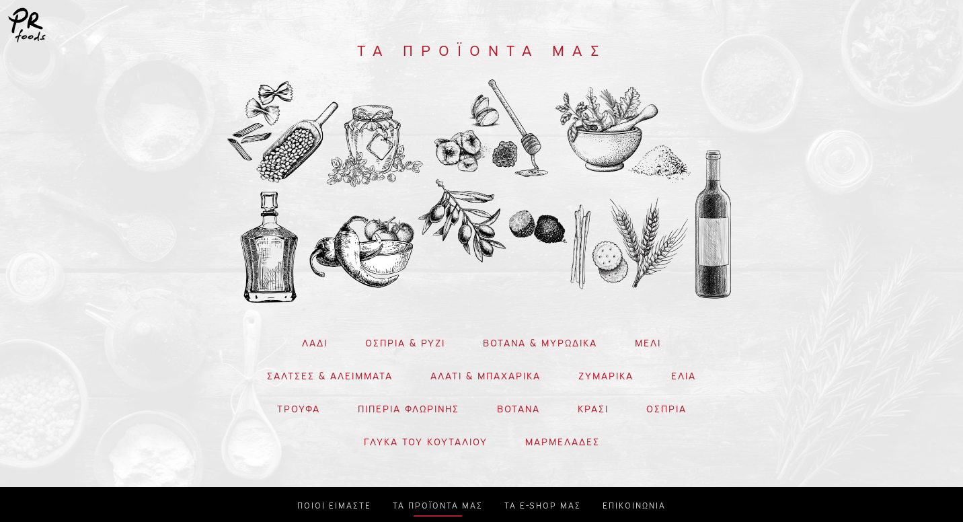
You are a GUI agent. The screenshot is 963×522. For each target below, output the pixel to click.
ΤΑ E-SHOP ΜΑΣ (542, 504)
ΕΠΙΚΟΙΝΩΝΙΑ (634, 504)
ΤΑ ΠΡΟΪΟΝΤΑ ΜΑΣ (438, 504)
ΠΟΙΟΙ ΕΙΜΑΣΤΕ (334, 504)
